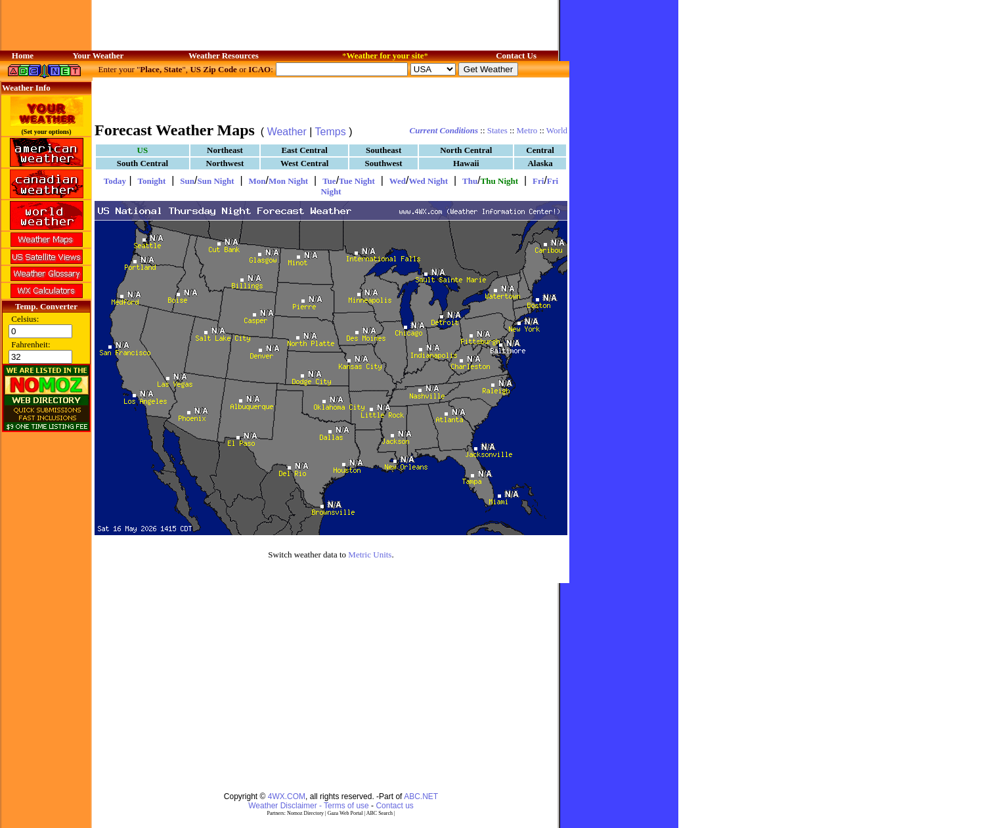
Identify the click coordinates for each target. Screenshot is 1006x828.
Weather (287, 131)
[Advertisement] (331, 98)
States (497, 130)
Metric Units (369, 554)
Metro (527, 130)
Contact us (394, 805)
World (556, 130)
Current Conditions (444, 130)
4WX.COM (286, 796)
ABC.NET (421, 796)
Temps (330, 131)
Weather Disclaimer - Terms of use (308, 805)
